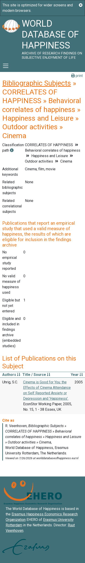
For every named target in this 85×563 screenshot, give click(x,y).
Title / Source (36, 374)
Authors (11, 374)
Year (77, 374)
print (77, 76)
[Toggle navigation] (5, 65)
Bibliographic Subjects (36, 83)
